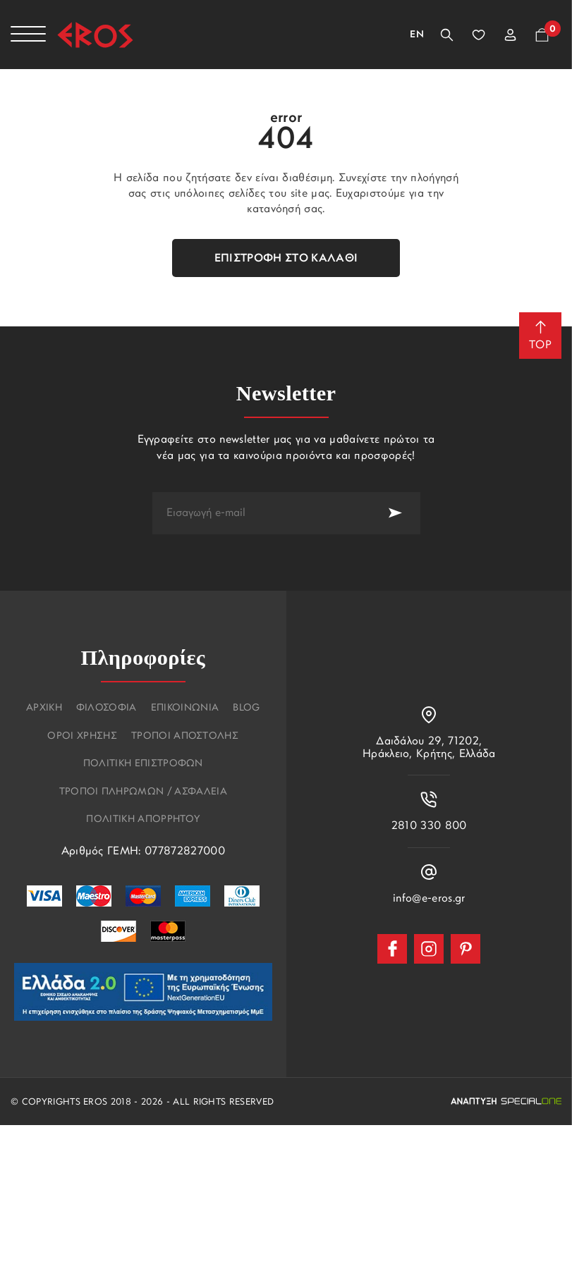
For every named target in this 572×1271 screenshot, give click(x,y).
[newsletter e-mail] (261, 513)
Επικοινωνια (185, 708)
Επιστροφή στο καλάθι (286, 258)
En (417, 35)
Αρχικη (44, 708)
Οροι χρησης (82, 737)
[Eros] (95, 35)
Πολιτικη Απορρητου (143, 820)
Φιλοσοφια (106, 708)
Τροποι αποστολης (184, 737)
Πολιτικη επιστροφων (143, 764)
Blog (246, 708)
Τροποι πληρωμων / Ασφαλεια (143, 792)
